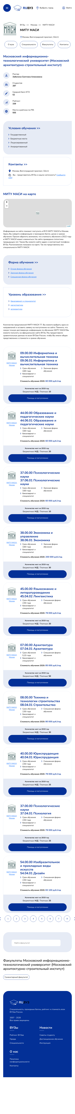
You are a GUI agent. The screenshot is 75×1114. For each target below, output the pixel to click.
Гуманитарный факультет (16, 977)
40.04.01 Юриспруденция (39, 757)
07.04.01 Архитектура (36, 649)
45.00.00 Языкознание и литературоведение (38, 591)
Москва (34, 25)
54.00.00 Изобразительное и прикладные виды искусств (40, 866)
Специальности (17, 1043)
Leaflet (69, 226)
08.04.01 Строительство (38, 705)
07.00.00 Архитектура (36, 645)
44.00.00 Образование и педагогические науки (38, 415)
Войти (69, 8)
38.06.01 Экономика (35, 540)
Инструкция (45, 1043)
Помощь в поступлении (37, 398)
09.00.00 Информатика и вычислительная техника (39, 355)
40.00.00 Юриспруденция (39, 753)
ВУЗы (22, 25)
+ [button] (7, 202)
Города (13, 1039)
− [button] (7, 206)
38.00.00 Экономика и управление (36, 534)
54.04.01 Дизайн (32, 873)
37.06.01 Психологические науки (40, 482)
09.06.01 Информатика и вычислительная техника (39, 362)
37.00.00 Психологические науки (40, 475)
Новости (46, 1028)
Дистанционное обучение (51, 1039)
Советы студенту (47, 1035)
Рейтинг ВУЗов (17, 1035)
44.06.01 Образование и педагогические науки (38, 422)
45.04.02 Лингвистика (36, 596)
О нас (14, 1052)
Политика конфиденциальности (20, 1060)
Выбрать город (46, 8)
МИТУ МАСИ (48, 25)
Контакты (14, 1065)
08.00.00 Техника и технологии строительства (40, 699)
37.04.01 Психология (35, 813)
